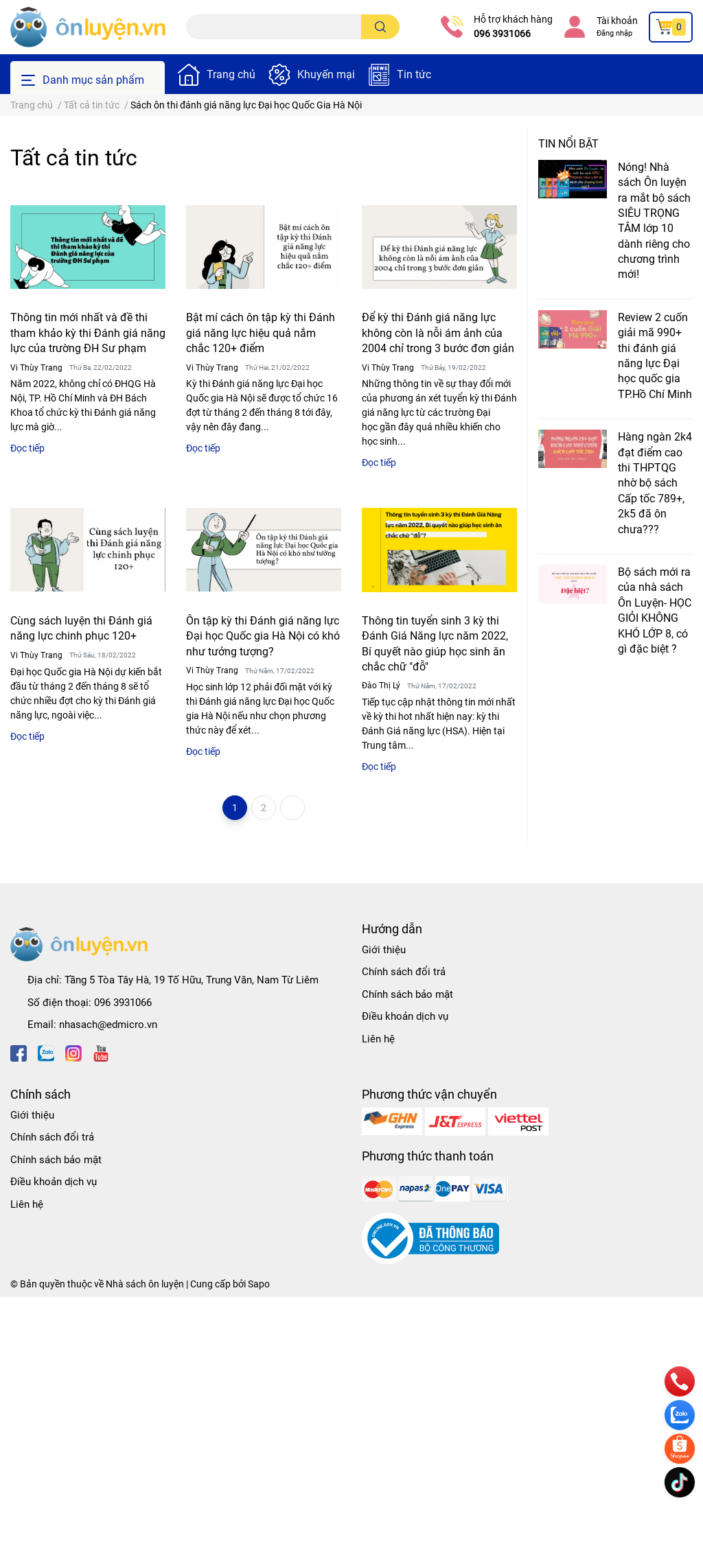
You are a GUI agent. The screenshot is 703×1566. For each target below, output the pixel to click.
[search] (380, 26)
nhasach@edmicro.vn (108, 1024)
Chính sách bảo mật (407, 994)
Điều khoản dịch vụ (405, 1016)
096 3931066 (502, 33)
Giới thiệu (384, 950)
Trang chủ (231, 74)
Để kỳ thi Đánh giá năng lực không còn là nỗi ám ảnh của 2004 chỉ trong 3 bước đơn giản (438, 333)
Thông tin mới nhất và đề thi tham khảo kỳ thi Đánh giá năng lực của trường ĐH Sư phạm (87, 333)
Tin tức (414, 74)
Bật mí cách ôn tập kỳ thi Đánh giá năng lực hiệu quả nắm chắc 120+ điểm (260, 333)
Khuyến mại (326, 74)
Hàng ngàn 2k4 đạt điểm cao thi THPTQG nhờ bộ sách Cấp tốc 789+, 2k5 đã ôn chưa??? (655, 482)
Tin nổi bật (568, 143)
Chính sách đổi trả (404, 972)
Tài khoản (617, 20)
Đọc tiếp (27, 448)
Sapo (259, 1283)
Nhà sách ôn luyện (145, 1283)
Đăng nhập (614, 33)
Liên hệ (378, 1039)
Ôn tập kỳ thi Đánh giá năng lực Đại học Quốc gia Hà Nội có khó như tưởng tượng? (263, 636)
